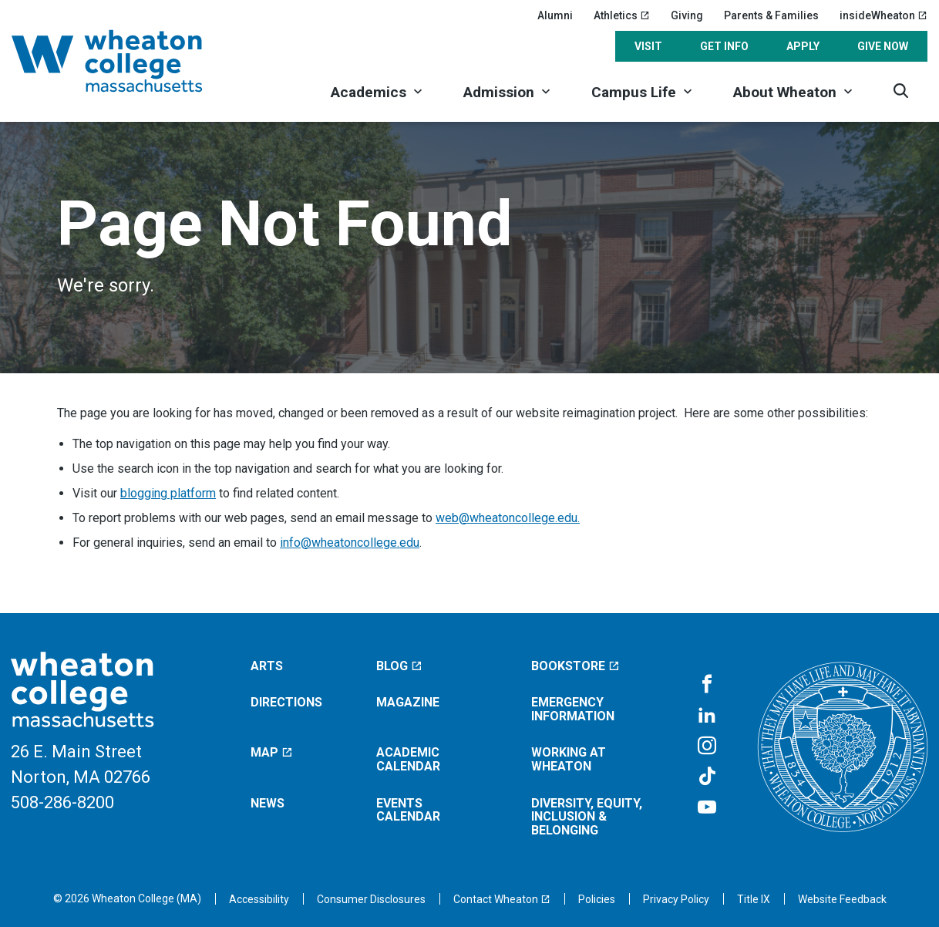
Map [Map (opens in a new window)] (272, 752)
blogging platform (168, 493)
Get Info (724, 46)
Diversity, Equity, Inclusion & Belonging (586, 817)
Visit (648, 46)
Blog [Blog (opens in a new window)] (399, 666)
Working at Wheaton (568, 759)
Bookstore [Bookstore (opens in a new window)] (575, 666)
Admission (498, 92)
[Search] (900, 90)
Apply (803, 46)
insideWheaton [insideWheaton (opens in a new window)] (883, 15)
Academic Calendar (408, 759)
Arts (267, 666)
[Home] (127, 61)
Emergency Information (572, 709)
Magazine (407, 702)
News (267, 803)
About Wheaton (784, 92)
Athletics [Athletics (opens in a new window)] (622, 15)
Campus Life (633, 92)
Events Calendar (408, 810)
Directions (286, 702)
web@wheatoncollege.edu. (508, 518)
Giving (687, 15)
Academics (368, 92)
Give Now (882, 46)
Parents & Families (771, 15)
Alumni (555, 15)
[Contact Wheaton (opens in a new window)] (501, 899)
